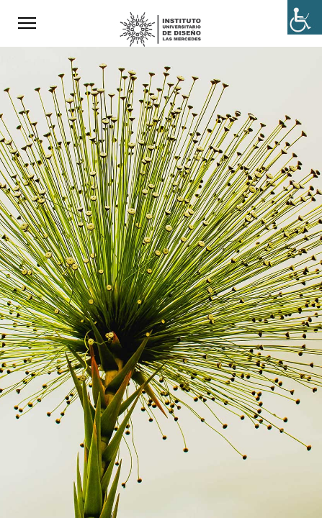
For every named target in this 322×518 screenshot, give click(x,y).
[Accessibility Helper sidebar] (304, 17)
